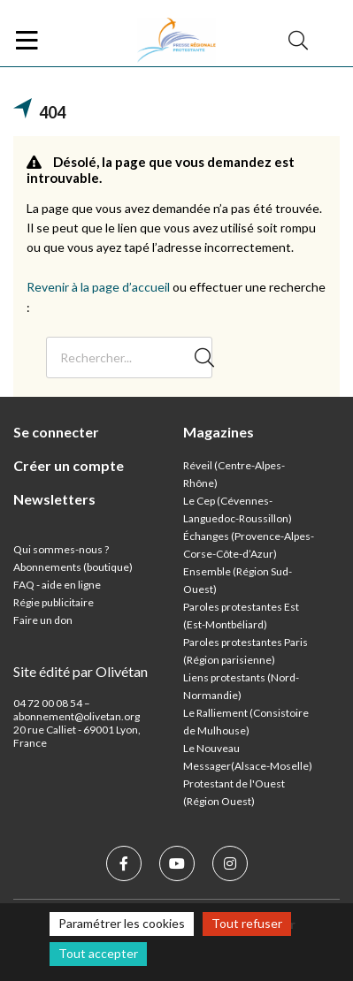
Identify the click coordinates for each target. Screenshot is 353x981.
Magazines (218, 431)
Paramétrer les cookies (121, 923)
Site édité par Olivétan (80, 671)
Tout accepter (98, 953)
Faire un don (43, 620)
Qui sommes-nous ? (61, 549)
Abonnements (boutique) (73, 567)
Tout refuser (246, 923)
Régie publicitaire (53, 602)
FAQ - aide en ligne (57, 584)
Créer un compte (68, 465)
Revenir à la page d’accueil (98, 286)
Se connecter (56, 431)
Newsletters (54, 498)
